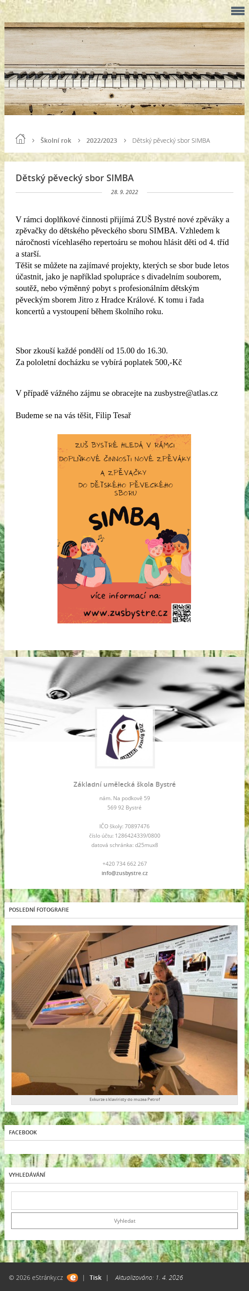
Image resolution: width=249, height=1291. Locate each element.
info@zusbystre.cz (125, 873)
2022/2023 (101, 140)
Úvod (20, 138)
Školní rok (56, 140)
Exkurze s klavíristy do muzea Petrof (125, 1099)
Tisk (96, 1277)
